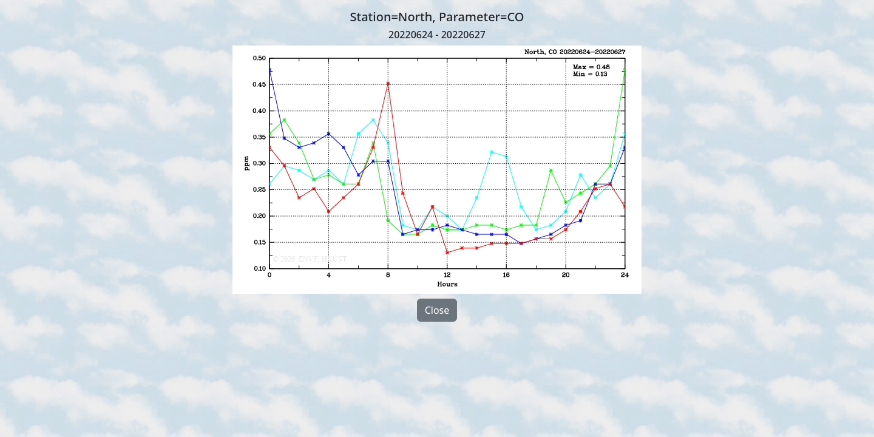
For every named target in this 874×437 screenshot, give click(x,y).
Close (437, 310)
